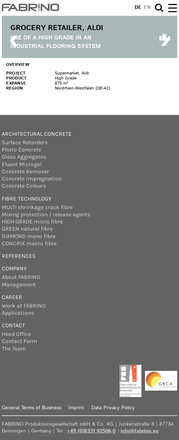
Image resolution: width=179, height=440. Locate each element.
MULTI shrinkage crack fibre (37, 207)
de (138, 7)
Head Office (16, 334)
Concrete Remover (25, 171)
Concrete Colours (24, 186)
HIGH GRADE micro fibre (32, 221)
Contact (13, 325)
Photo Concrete (21, 149)
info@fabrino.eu (140, 431)
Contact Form (19, 341)
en (147, 7)
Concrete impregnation (32, 178)
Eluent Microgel (22, 164)
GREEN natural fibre (27, 229)
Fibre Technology (27, 198)
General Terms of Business (31, 407)
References (18, 256)
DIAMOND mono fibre (28, 236)
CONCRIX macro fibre (29, 243)
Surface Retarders (25, 142)
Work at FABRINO (23, 306)
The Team (14, 348)
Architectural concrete (37, 134)
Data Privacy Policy (113, 407)
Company (14, 268)
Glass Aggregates (24, 157)
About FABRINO (21, 277)
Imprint (76, 407)
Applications (18, 313)
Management (19, 284)
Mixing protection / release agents (46, 214)
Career (12, 297)
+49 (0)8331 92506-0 (91, 431)
